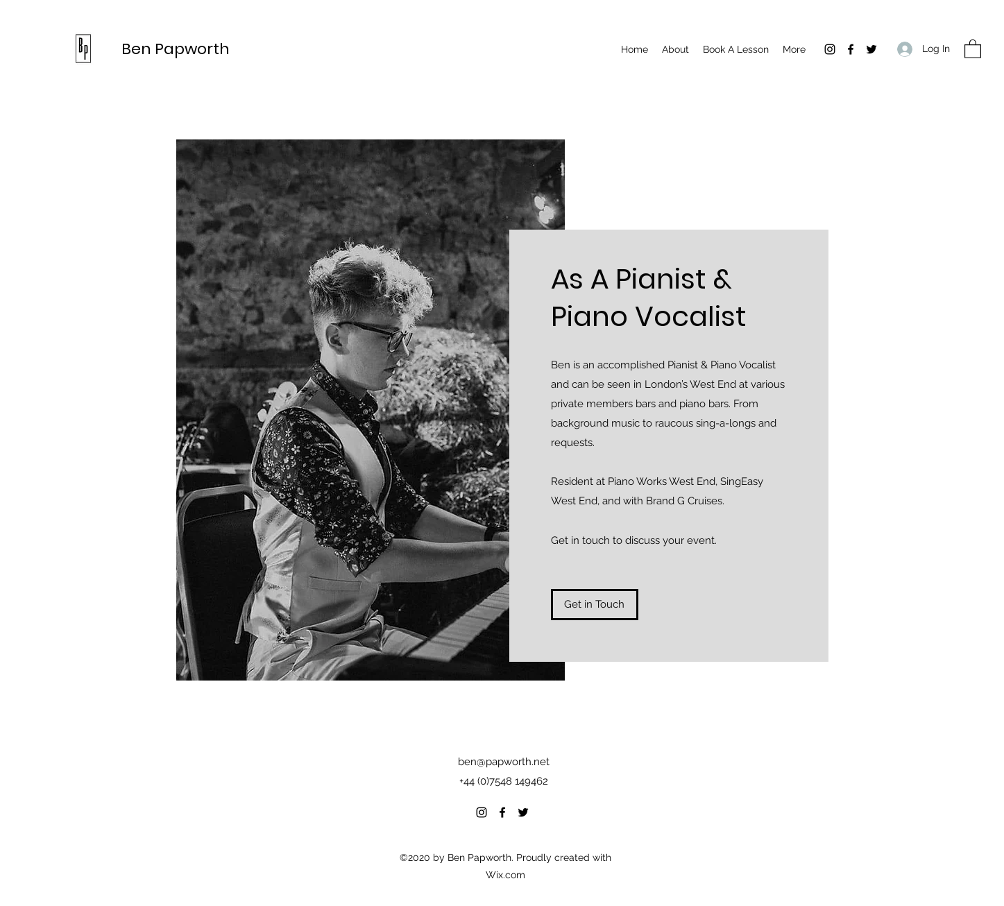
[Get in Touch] (594, 604)
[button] (972, 48)
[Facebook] (851, 49)
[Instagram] (830, 49)
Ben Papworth (175, 49)
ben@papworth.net (504, 761)
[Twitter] (871, 49)
